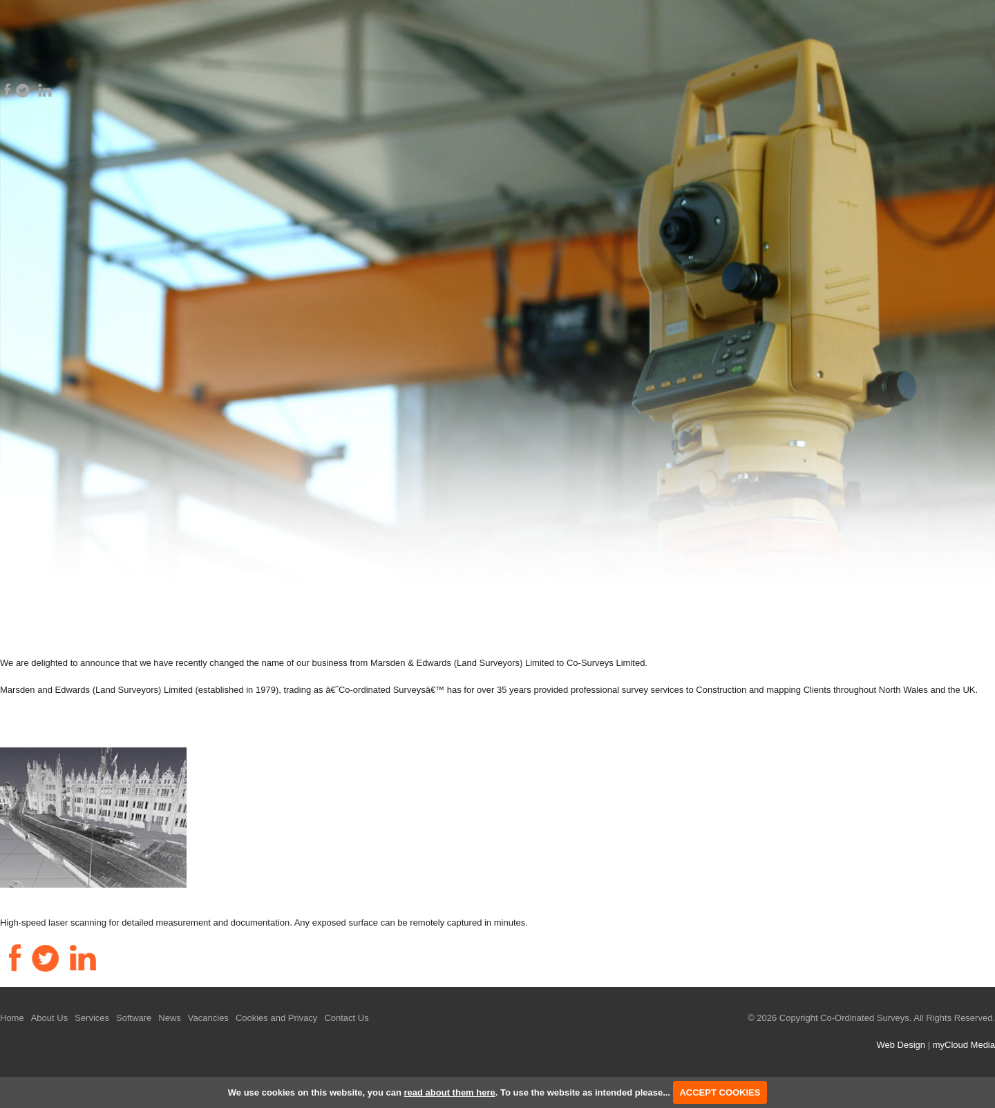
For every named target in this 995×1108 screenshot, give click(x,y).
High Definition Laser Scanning (97, 894)
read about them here (449, 1092)
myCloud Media (964, 1045)
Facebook (7, 90)
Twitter (22, 90)
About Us (49, 1018)
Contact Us (346, 1018)
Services (92, 1018)
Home (12, 1018)
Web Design (900, 1045)
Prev (18, 322)
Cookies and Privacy (277, 1018)
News (169, 1018)
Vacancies (208, 1018)
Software (133, 1018)
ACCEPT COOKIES (719, 1092)
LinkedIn (45, 90)
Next (977, 322)
